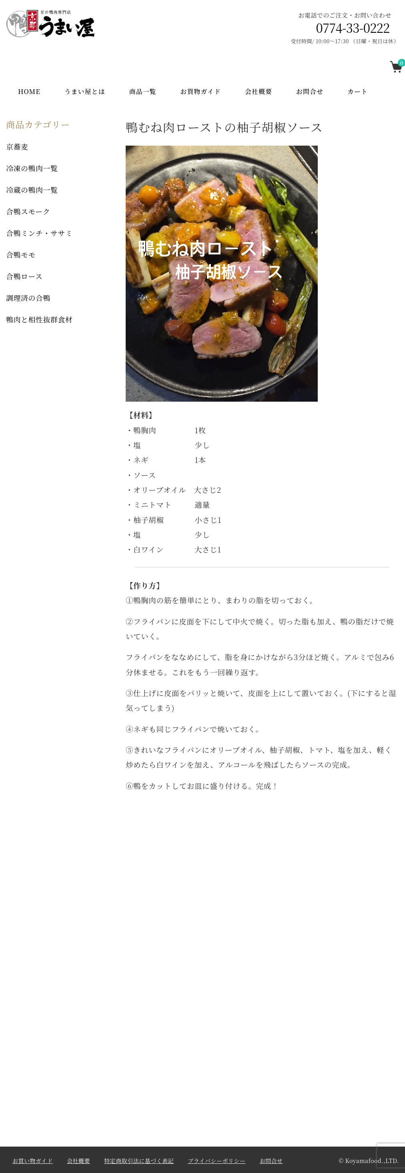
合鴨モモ (21, 254)
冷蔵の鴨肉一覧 (32, 189)
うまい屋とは (84, 91)
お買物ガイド (200, 91)
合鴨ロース (24, 276)
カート (357, 91)
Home (29, 91)
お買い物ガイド (32, 1161)
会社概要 (258, 91)
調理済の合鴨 (28, 297)
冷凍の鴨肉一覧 (32, 168)
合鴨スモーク (28, 211)
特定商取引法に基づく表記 (139, 1161)
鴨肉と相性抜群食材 (39, 319)
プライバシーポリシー (216, 1161)
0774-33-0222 (353, 27)
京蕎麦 (17, 146)
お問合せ (309, 91)
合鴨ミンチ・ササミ (39, 233)
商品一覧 (142, 91)
